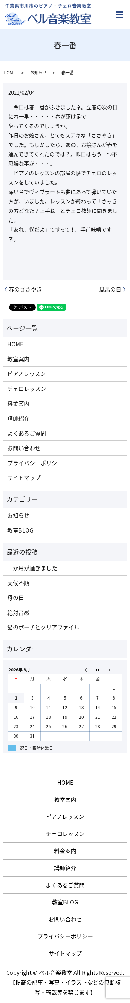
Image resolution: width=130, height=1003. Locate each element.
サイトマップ (24, 477)
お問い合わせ (24, 448)
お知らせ (38, 72)
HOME (9, 72)
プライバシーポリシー (35, 463)
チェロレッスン (26, 388)
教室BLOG (20, 530)
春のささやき (25, 289)
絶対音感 (18, 612)
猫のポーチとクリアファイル (43, 627)
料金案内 (18, 403)
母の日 (15, 597)
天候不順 (18, 583)
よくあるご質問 (26, 433)
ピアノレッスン (26, 373)
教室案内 (18, 359)
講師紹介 (18, 418)
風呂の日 (110, 289)
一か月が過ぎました (32, 568)
